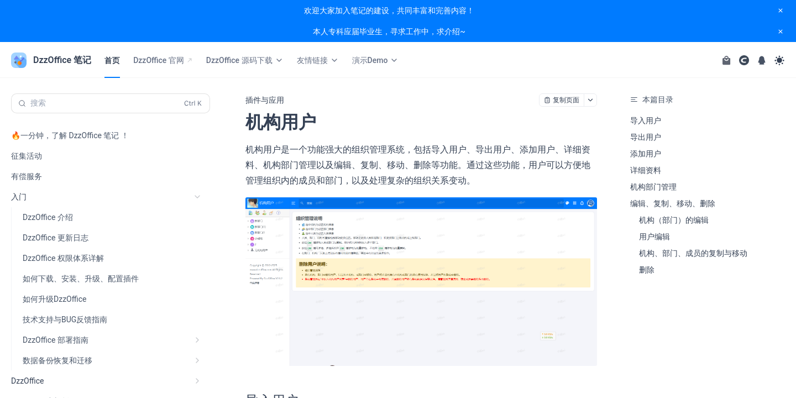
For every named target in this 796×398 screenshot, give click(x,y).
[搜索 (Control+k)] (110, 103)
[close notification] (780, 10)
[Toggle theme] (779, 60)
